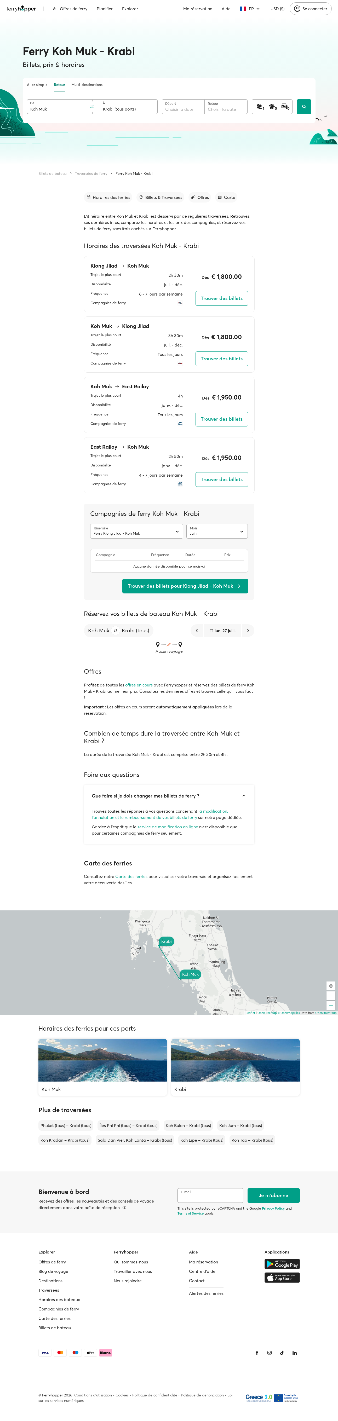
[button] (115, 630)
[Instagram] (269, 1353)
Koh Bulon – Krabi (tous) (188, 1125)
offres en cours (139, 685)
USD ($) (277, 8)
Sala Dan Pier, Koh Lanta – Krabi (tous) (135, 1140)
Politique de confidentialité (154, 1395)
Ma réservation (197, 8)
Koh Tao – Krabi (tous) (252, 1140)
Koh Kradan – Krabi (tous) (65, 1140)
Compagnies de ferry (58, 1309)
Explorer (130, 8)
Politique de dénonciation (202, 1395)
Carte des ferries (131, 876)
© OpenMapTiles (289, 1013)
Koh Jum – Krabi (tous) (240, 1125)
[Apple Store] (282, 1277)
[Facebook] (257, 1353)
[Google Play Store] (282, 1264)
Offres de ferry (70, 8)
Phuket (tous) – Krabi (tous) (66, 1125)
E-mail (186, 1192)
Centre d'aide (202, 1271)
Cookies (122, 1395)
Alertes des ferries (206, 1293)
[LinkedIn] (294, 1353)
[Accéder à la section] (108, 197)
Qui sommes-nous (131, 1261)
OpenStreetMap (326, 1013)
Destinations (50, 1280)
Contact (197, 1280)
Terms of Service (190, 1213)
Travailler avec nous (133, 1271)
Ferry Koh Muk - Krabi (134, 173)
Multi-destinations (86, 84)
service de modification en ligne (168, 826)
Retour (59, 84)
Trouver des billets (222, 298)
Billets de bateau (52, 173)
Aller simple (37, 84)
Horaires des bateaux (59, 1299)
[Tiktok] (282, 1353)
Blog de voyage (53, 1271)
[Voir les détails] (124, 1207)
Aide (226, 8)
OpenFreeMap (267, 1013)
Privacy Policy (273, 1208)
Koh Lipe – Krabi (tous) (201, 1140)
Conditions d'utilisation (93, 1395)
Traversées (48, 1290)
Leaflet (250, 1013)
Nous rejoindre (128, 1280)
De (32, 103)
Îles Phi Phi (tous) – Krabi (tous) (128, 1125)
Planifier (105, 8)
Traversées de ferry (91, 173)
